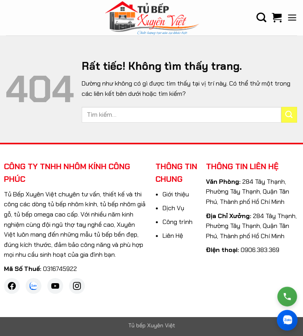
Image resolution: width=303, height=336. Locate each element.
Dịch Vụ (173, 208)
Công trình (178, 222)
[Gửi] (289, 114)
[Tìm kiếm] (261, 18)
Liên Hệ (173, 235)
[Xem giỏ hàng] (277, 18)
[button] (292, 18)
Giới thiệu (176, 194)
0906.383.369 (260, 250)
